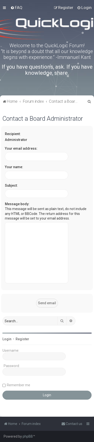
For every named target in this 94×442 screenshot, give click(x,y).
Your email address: (21, 148)
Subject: (11, 185)
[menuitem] (16, 7)
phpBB (28, 436)
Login (6, 339)
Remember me (18, 385)
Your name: (14, 167)
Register (22, 339)
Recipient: (13, 134)
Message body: (17, 204)
